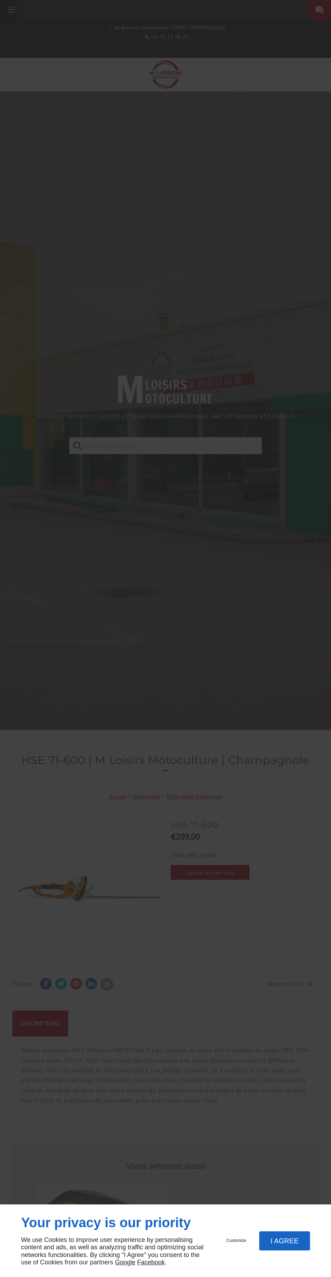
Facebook (151, 1262)
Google (125, 1262)
